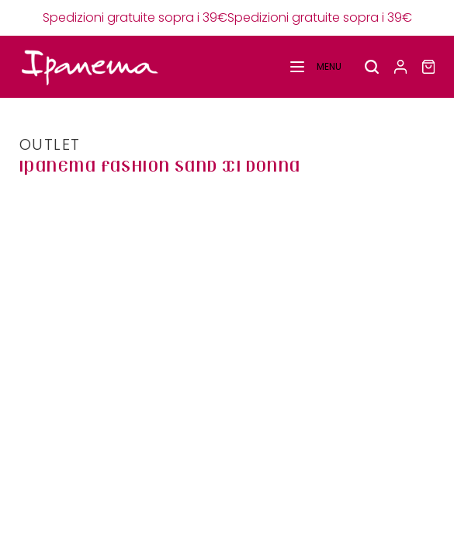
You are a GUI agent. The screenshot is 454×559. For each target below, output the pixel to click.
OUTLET (50, 144)
